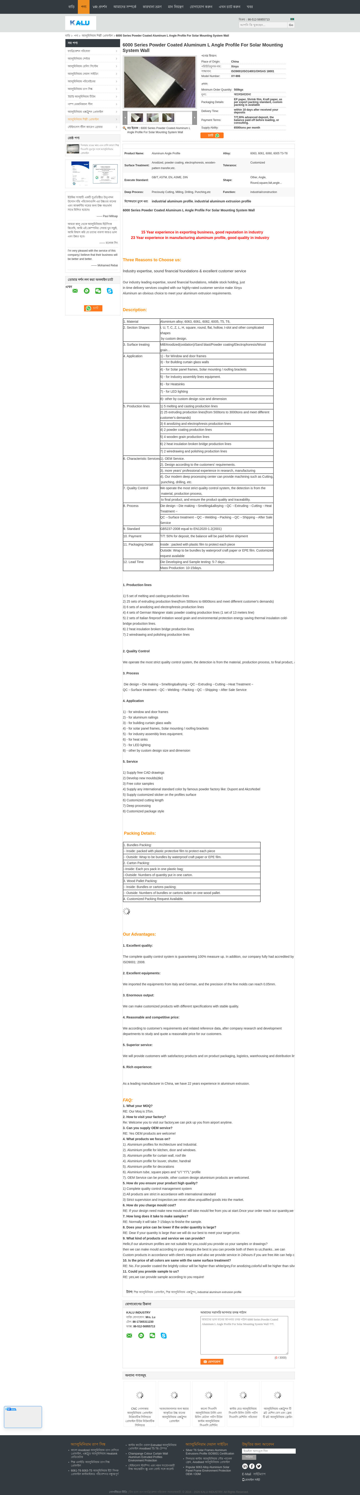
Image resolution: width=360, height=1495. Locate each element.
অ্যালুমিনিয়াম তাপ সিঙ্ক (80, 89)
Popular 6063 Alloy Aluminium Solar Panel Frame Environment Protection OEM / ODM (208, 1471)
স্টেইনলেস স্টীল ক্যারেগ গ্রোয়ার (85, 127)
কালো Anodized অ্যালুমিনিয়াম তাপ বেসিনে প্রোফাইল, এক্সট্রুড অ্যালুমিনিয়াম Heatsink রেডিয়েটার (95, 1454)
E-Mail (246, 1474)
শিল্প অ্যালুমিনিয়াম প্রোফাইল (149, 1292)
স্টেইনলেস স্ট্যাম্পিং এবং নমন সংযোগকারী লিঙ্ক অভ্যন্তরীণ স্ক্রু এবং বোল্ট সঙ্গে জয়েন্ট (151, 1467)
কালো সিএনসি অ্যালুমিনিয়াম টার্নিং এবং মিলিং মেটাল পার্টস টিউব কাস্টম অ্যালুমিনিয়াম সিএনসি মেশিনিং (208, 1417)
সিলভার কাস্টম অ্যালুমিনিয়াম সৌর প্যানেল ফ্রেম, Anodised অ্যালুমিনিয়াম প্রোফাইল (209, 1460)
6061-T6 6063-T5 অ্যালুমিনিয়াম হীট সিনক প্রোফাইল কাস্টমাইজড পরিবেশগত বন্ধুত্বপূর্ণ (94, 1472)
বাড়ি (71, 7)
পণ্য (83, 7)
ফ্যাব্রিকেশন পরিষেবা (79, 51)
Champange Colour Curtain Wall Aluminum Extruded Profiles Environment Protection (148, 1457)
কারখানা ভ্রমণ (152, 7)
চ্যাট (213, 135)
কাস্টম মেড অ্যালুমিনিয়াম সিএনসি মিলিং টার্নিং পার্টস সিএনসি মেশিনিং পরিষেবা (243, 1413)
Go (291, 25)
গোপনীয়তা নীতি (118, 1492)
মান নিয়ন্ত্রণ (175, 7)
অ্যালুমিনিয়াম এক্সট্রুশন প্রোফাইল (85, 111)
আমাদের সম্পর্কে (124, 7)
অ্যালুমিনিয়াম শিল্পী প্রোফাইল (97, 35)
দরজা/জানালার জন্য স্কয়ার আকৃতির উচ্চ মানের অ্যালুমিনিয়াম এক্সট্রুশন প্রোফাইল (174, 1415)
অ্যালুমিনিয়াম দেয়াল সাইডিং (83, 73)
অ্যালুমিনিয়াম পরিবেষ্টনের (82, 81)
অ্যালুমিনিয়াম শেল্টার (79, 58)
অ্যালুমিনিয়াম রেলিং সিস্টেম (83, 66)
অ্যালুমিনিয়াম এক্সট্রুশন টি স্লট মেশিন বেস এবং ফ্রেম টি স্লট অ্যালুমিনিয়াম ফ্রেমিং (277, 1413)
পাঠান (249, 1457)
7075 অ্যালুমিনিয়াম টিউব (82, 96)
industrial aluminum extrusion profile (219, 1292)
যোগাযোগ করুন (201, 7)
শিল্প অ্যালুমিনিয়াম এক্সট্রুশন (181, 1292)
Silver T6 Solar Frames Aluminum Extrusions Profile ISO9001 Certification (210, 1452)
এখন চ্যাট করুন (229, 7)
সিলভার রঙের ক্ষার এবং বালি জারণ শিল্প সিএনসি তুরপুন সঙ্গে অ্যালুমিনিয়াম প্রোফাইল (100, 149)
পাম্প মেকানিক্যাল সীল (80, 104)
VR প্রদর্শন (100, 7)
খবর (250, 7)
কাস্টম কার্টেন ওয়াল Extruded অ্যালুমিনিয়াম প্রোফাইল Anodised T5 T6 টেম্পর (152, 1446)
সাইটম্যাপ (259, 1474)
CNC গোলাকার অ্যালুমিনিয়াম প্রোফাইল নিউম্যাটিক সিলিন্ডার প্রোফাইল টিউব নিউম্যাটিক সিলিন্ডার (140, 1417)
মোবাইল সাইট (251, 1479)
